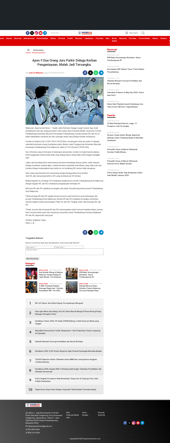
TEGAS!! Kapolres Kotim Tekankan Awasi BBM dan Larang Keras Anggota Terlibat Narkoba (66, 360)
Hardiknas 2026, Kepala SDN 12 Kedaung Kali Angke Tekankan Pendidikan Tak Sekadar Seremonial (68, 370)
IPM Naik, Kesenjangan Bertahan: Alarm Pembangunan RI (89, 274)
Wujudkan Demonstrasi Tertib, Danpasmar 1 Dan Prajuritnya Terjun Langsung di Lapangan (67, 332)
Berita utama (38, 50)
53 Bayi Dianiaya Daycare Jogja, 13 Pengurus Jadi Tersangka (122, 124)
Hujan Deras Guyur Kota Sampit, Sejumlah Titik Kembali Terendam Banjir (65, 389)
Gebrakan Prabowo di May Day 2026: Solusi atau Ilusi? (125, 93)
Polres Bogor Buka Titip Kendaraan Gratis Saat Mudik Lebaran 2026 (124, 174)
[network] (131, 33)
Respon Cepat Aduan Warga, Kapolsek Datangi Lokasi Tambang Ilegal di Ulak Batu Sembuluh (125, 138)
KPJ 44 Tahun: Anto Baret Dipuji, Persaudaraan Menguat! (59, 303)
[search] (143, 33)
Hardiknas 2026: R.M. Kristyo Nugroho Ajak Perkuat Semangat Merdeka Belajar (68, 351)
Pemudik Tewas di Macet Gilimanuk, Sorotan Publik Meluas (122, 150)
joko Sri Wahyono (36, 73)
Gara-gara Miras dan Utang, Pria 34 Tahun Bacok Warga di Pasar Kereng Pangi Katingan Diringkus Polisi (68, 312)
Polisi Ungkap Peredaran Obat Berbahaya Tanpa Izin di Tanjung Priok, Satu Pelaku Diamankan (66, 380)
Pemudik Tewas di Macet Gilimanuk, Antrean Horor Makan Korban (122, 162)
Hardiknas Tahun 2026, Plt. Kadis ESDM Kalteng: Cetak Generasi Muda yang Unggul (67, 322)
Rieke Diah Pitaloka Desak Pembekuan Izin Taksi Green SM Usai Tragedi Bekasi (125, 105)
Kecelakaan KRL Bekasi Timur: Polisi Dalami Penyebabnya (125, 70)
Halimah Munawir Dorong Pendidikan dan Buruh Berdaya (59, 341)
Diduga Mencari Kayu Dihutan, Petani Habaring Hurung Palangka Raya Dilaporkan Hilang (89, 288)
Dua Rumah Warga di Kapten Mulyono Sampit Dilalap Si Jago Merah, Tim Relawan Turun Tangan (51, 274)
